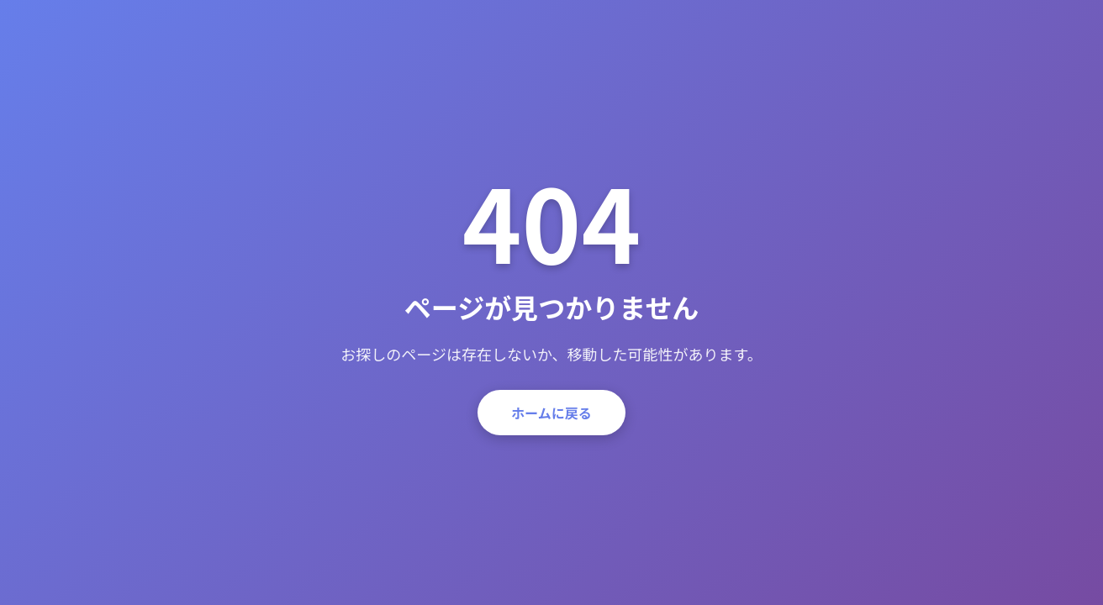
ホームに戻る (551, 412)
